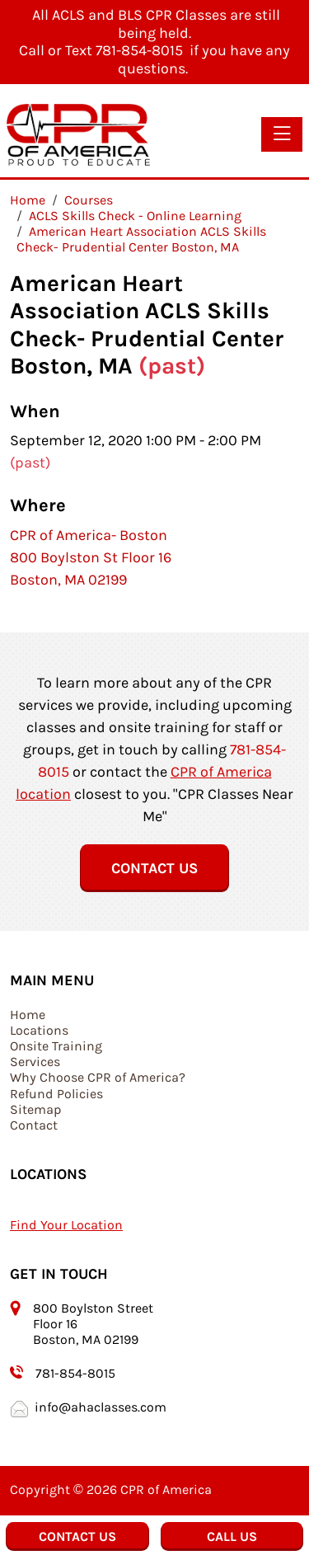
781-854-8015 (75, 1373)
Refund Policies (56, 1094)
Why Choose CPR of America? (97, 1077)
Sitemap (36, 1109)
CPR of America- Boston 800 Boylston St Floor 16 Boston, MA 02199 (90, 557)
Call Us (232, 1536)
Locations (39, 1030)
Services (35, 1061)
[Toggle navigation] (281, 134)
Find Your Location (66, 1225)
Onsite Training (56, 1046)
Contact (34, 1125)
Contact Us (154, 868)
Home (27, 1014)
